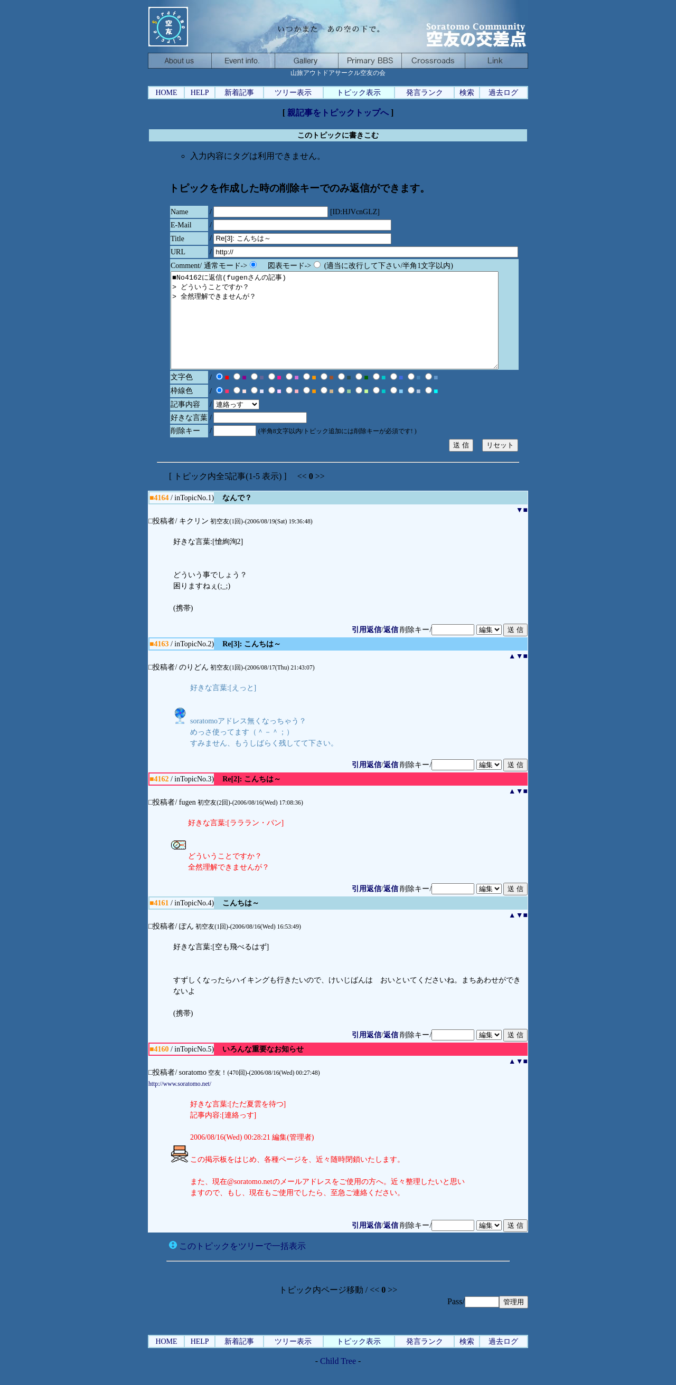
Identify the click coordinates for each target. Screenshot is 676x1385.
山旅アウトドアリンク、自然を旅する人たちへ (496, 61)
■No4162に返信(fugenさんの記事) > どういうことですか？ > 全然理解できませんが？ (354, 329)
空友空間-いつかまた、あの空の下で (433, 61)
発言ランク (424, 93)
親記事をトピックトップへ (338, 112)
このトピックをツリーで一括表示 (237, 1264)
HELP (200, 93)
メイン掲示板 (369, 61)
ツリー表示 (293, 93)
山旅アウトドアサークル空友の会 (338, 26)
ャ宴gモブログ (306, 61)
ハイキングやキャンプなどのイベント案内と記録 (243, 61)
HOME (166, 93)
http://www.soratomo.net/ (179, 1103)
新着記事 (239, 93)
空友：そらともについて (179, 61)
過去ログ (503, 93)
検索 (466, 93)
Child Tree (338, 1380)
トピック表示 (358, 93)
